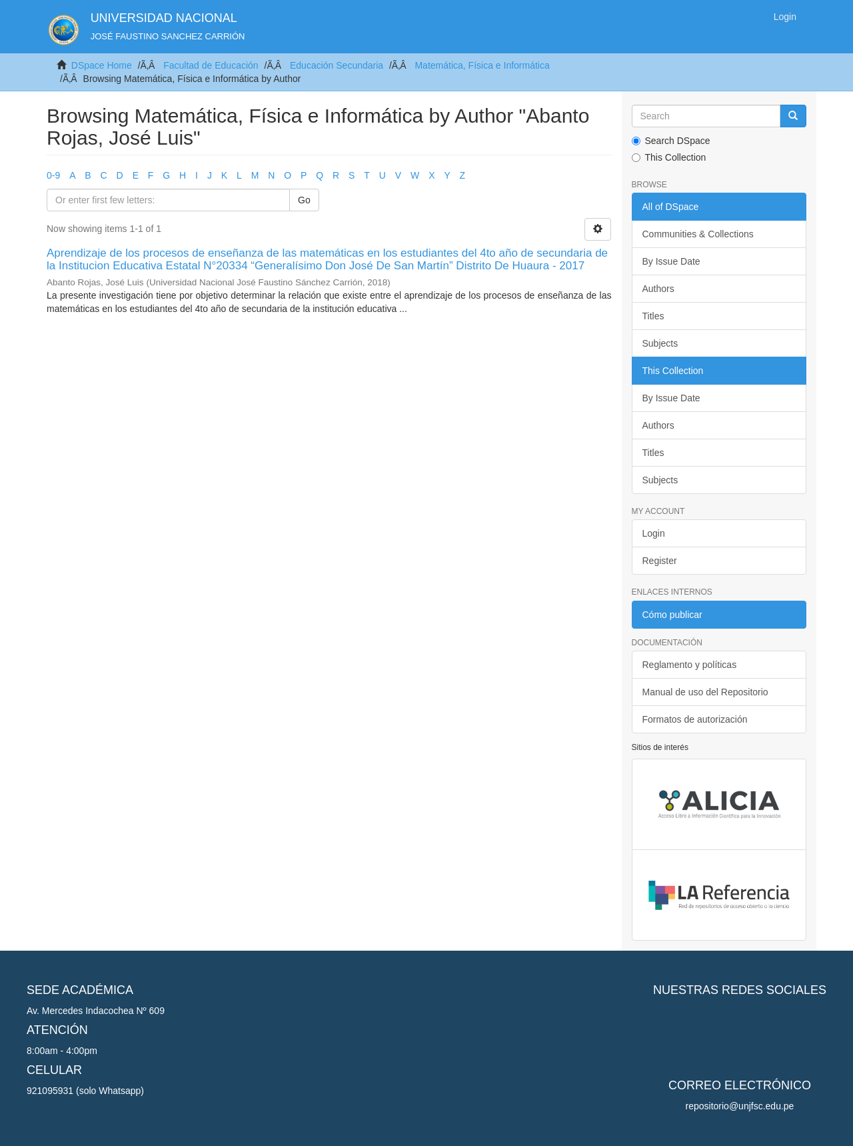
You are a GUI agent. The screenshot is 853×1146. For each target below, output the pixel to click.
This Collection (669, 157)
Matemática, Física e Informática (482, 65)
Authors (658, 288)
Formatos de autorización (695, 719)
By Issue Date (671, 261)
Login (653, 533)
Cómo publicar (672, 614)
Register (659, 560)
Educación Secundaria (336, 65)
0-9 (53, 175)
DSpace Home (101, 65)
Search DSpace (671, 140)
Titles (653, 316)
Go (304, 200)
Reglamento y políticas (689, 664)
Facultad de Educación (210, 65)
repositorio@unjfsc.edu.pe (740, 1106)
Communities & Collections (698, 234)
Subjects (660, 343)
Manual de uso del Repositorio (705, 692)
